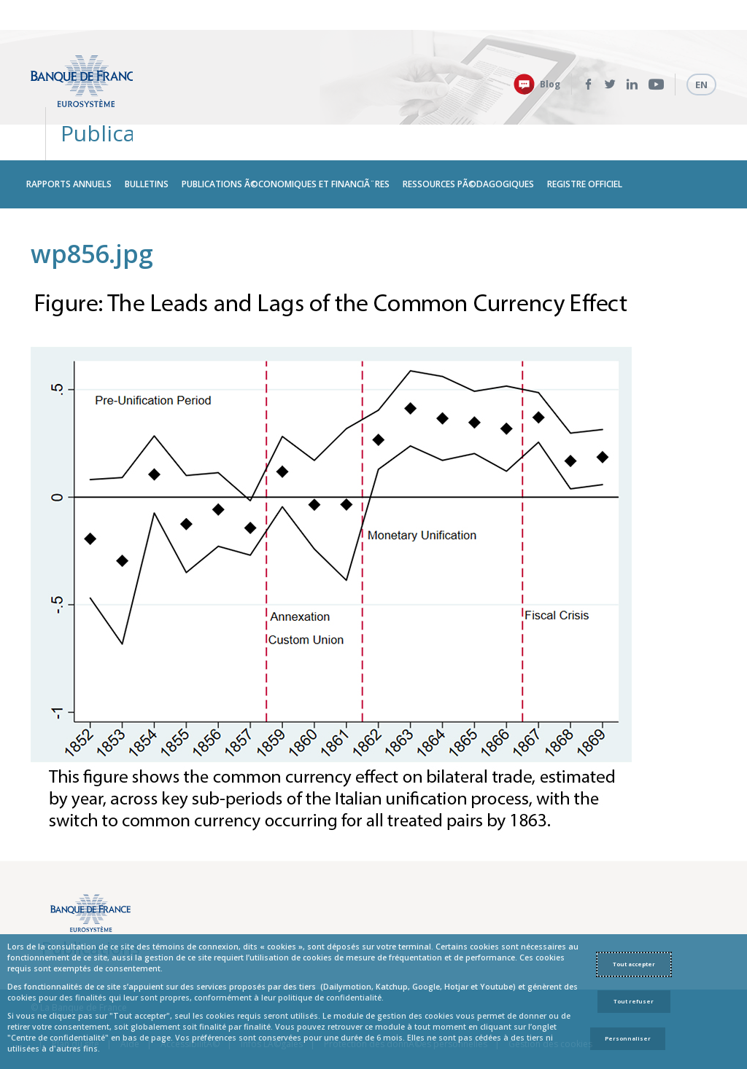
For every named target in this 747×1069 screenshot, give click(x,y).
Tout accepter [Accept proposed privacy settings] (634, 964)
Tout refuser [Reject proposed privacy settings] (634, 1001)
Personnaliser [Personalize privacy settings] (628, 1038)
